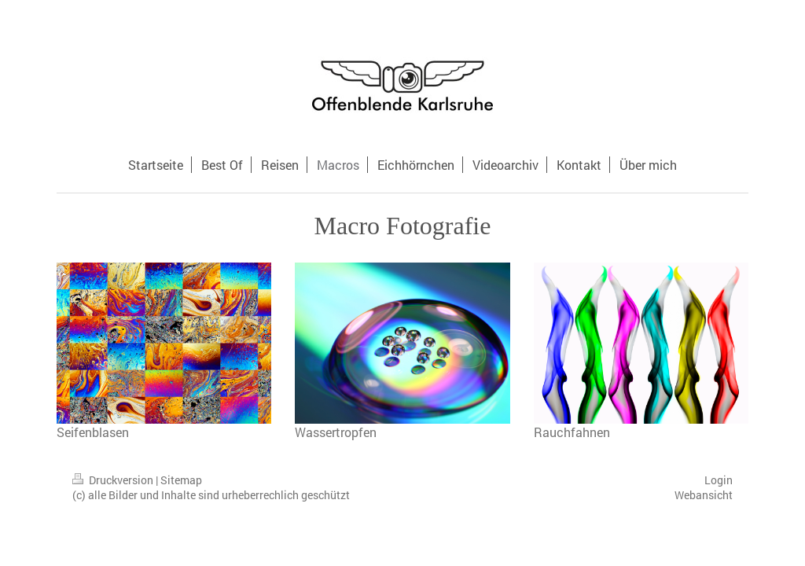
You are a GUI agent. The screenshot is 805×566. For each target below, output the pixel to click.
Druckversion (114, 479)
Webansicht (704, 494)
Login (718, 479)
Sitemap (181, 479)
